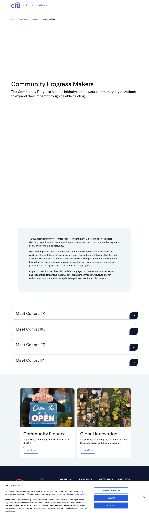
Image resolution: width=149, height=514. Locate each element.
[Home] (48, 457)
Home (13, 19)
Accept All (111, 505)
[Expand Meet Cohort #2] (134, 317)
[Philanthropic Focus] (68, 456)
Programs (24, 19)
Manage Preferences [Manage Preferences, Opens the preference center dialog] (111, 490)
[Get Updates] (126, 463)
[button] (14, 191)
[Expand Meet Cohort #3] (134, 302)
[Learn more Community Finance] (30, 421)
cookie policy (78, 494)
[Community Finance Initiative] (87, 462)
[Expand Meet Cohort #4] (134, 286)
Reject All (111, 498)
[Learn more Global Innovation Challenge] (87, 421)
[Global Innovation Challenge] (87, 479)
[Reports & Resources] (107, 464)
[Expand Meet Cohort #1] (134, 333)
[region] (74, 497)
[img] (136, 5)
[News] (107, 457)
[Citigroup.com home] (17, 453)
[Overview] (87, 455)
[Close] (144, 497)
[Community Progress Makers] (87, 469)
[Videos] (107, 470)
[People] (68, 463)
